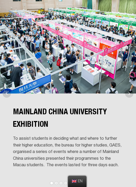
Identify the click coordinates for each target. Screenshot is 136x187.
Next (129, 93)
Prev (7, 93)
